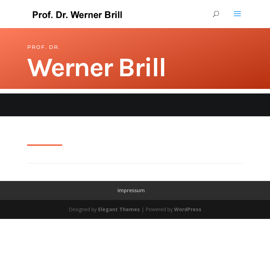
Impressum (131, 190)
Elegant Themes (119, 209)
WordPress (187, 209)
